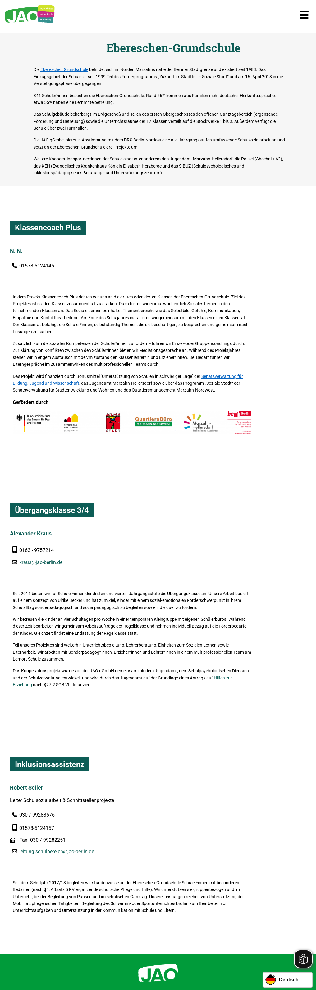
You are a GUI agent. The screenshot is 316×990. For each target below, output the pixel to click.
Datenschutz (202, 932)
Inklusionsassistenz (50, 640)
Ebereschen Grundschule (79, 71)
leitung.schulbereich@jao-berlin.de (56, 735)
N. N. (16, 254)
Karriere (109, 932)
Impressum (169, 932)
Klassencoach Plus (48, 231)
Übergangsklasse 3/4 (52, 458)
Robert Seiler (26, 663)
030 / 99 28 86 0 (162, 859)
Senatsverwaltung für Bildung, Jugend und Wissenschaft (168, 326)
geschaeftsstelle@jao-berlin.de (163, 878)
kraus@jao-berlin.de (40, 510)
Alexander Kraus (31, 481)
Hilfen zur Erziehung (203, 558)
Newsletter (137, 932)
